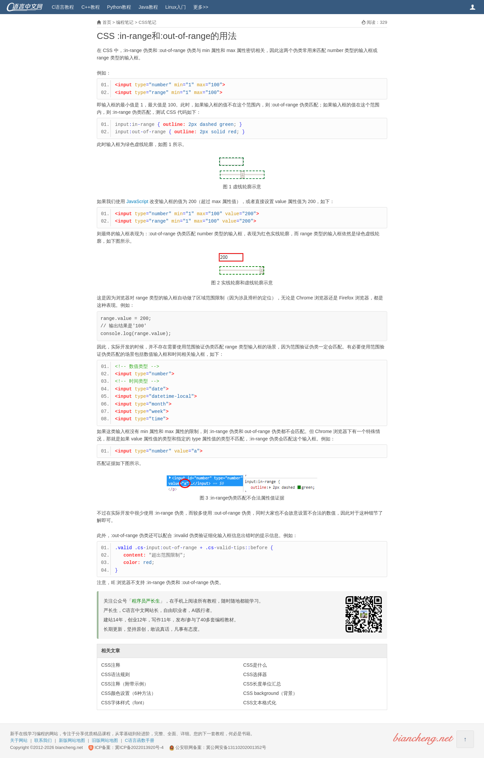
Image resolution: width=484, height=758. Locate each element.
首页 (107, 22)
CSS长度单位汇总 (262, 683)
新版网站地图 (72, 740)
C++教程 (90, 7)
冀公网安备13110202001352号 (236, 747)
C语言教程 (63, 7)
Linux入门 (175, 7)
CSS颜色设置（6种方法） (128, 693)
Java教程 (148, 7)
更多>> (200, 7)
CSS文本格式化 (259, 702)
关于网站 (19, 740)
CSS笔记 (147, 22)
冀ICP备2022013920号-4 (139, 747)
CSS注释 (110, 665)
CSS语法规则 (115, 674)
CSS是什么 (255, 665)
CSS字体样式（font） (124, 702)
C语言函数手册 (139, 740)
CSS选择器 (255, 674)
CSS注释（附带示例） (125, 683)
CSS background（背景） (270, 693)
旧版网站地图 (105, 740)
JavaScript (137, 201)
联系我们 (43, 740)
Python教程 (119, 7)
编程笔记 (124, 22)
